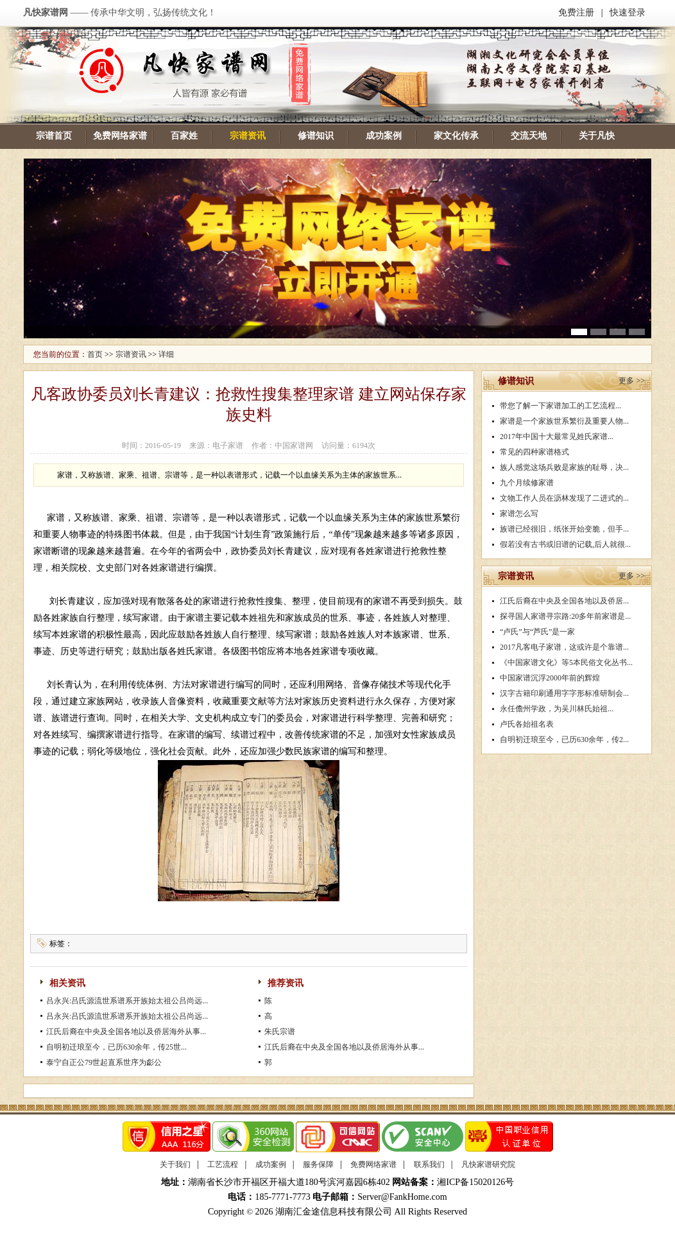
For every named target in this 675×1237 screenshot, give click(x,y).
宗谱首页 (54, 136)
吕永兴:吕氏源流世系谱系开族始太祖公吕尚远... (127, 1000)
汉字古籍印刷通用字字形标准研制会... (564, 693)
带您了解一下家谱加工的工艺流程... (560, 405)
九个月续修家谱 (527, 482)
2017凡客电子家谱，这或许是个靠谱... (564, 647)
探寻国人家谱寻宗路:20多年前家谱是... (565, 616)
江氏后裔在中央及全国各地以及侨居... (564, 600)
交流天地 (529, 136)
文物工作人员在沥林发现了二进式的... (564, 498)
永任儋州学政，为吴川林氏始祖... (556, 708)
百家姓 (184, 136)
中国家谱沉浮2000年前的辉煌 (550, 677)
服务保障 (318, 1164)
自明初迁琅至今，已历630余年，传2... (564, 739)
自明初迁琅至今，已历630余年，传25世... (116, 1046)
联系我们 (429, 1164)
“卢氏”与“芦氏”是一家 (537, 631)
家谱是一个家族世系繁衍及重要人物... (564, 421)
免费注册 (576, 12)
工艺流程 (222, 1164)
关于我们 (175, 1164)
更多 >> (632, 380)
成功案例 (384, 136)
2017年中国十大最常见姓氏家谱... (556, 436)
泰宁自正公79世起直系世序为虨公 (104, 1062)
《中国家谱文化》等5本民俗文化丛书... (566, 662)
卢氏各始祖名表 (527, 724)
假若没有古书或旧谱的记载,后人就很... (565, 544)
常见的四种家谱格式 (534, 451)
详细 (166, 354)
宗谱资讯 (248, 136)
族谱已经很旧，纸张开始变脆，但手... (564, 528)
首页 (95, 354)
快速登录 (627, 12)
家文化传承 (456, 136)
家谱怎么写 (519, 513)
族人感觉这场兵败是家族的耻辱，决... (564, 467)
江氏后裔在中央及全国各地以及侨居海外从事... (126, 1031)
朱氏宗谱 (279, 1031)
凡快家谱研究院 (488, 1164)
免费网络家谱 (120, 136)
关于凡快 (597, 136)
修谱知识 (316, 136)
